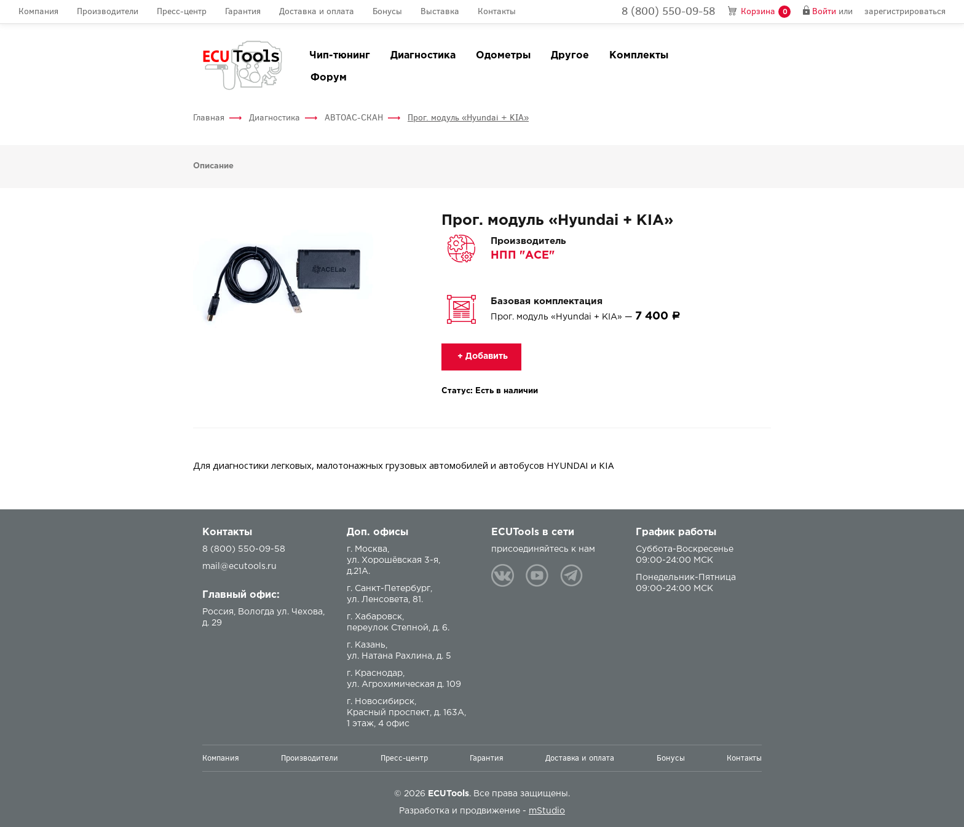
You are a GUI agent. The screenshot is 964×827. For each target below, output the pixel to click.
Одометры (503, 55)
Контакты (497, 11)
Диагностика (423, 55)
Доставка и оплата (316, 11)
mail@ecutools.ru (239, 566)
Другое (570, 55)
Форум (328, 77)
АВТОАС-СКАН (354, 117)
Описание (213, 166)
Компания (38, 11)
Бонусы (387, 11)
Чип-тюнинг (339, 55)
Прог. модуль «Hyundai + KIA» (468, 117)
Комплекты (638, 55)
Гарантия (243, 11)
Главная (208, 117)
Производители (107, 11)
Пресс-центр (182, 11)
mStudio (547, 811)
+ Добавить (481, 356)
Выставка (440, 11)
